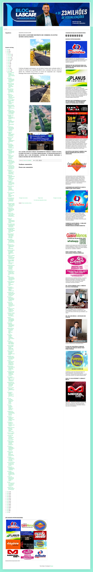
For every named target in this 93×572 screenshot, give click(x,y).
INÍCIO (5, 29)
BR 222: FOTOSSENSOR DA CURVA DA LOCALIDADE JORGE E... (11, 484)
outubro (9, 57)
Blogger (51, 566)
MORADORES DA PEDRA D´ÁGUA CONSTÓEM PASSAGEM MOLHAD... (10, 384)
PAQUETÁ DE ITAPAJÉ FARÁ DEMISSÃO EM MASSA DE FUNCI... (10, 209)
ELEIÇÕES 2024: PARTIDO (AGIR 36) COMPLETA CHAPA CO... (10, 358)
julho (9, 62)
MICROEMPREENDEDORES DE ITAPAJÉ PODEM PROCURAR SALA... (11, 230)
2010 (8, 512)
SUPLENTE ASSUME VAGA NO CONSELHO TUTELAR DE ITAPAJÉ (10, 80)
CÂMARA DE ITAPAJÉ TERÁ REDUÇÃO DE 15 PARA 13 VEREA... (10, 478)
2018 (8, 499)
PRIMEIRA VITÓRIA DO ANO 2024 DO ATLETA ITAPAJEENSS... (11, 314)
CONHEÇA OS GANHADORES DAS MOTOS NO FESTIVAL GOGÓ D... (11, 413)
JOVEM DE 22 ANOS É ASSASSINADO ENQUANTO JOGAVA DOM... (10, 172)
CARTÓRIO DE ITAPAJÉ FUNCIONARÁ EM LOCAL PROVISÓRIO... (10, 437)
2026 (8, 49)
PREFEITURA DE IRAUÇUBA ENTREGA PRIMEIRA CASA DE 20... (11, 353)
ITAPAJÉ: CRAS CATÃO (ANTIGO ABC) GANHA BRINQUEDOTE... (11, 215)
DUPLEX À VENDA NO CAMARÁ (10, 433)
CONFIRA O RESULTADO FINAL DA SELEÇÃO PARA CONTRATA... (10, 96)
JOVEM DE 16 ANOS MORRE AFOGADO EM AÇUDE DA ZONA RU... (10, 128)
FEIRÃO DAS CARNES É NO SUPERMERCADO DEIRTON (11, 468)
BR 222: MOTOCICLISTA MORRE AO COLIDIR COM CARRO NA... (10, 309)
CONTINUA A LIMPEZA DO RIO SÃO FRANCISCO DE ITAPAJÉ (10, 424)
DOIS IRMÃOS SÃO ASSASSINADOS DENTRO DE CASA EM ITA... (11, 225)
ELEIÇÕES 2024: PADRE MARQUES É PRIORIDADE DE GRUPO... (11, 117)
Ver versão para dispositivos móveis (40, 200)
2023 (8, 491)
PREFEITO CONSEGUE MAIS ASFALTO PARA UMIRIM (10, 342)
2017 (8, 501)
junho (9, 63)
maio (9, 65)
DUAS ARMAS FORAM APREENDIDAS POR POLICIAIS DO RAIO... (10, 182)
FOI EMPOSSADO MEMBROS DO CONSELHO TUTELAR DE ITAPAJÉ (10, 373)
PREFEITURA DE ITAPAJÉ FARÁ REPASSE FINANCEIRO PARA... (10, 85)
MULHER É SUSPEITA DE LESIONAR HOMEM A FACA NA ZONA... (10, 418)
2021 (8, 495)
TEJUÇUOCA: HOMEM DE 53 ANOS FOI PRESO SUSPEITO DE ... (11, 289)
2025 (8, 51)
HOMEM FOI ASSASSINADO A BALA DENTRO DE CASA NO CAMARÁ (11, 162)
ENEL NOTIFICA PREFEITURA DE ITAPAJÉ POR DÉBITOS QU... (10, 91)
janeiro (9, 71)
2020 (8, 496)
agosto (9, 60)
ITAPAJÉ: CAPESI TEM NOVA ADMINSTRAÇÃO (10, 389)
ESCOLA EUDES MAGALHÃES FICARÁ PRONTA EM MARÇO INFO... (10, 347)
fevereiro (9, 69)
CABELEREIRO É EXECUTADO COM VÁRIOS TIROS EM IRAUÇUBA (10, 236)
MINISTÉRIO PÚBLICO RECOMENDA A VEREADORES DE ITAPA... (10, 325)
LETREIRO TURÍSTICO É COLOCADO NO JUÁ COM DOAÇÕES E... (10, 459)
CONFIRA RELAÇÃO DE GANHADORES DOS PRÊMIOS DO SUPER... (10, 319)
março (9, 68)
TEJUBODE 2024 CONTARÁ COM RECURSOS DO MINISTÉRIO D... (11, 167)
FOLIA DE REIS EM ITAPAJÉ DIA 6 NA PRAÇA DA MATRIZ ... (11, 464)
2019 (8, 498)
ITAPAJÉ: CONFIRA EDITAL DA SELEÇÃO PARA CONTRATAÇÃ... (11, 257)
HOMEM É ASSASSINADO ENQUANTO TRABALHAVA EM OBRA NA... (10, 362)
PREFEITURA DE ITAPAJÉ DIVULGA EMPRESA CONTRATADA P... (10, 189)
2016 (8, 502)
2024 (8, 52)
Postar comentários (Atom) (26, 203)
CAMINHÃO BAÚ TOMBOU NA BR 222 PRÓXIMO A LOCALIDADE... (11, 112)
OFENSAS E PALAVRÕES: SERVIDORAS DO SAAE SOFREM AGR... (10, 146)
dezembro (9, 54)
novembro (9, 55)
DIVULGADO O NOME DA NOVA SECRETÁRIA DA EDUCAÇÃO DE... (10, 272)
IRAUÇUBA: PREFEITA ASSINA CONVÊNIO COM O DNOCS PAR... (10, 337)
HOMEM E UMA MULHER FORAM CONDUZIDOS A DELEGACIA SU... (10, 140)
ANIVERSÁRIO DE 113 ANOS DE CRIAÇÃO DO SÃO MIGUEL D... (10, 200)
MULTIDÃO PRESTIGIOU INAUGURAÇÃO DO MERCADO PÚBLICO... (10, 298)
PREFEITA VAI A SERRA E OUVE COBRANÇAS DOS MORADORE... (10, 246)
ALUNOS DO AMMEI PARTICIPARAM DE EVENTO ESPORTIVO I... (10, 134)
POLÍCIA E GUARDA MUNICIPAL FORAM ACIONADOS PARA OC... (10, 407)
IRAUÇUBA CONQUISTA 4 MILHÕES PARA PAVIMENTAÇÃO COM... (11, 473)
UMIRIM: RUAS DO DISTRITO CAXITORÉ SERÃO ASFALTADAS (10, 429)
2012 (8, 509)
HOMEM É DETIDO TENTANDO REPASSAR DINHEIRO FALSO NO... (10, 267)
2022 (8, 493)
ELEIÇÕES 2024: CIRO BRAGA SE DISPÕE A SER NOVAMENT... (11, 294)
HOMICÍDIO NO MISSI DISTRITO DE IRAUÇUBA (11, 488)
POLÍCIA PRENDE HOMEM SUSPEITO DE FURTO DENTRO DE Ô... (11, 74)
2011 (8, 510)
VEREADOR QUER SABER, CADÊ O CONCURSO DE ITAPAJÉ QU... (11, 205)
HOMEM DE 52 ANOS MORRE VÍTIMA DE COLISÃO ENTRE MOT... (10, 442)
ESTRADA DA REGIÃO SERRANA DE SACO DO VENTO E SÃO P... (10, 395)
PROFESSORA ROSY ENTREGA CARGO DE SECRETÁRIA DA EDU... (11, 368)
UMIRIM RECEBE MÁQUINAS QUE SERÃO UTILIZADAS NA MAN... (11, 107)
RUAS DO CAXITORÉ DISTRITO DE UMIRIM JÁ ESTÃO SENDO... (10, 401)
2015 (8, 504)
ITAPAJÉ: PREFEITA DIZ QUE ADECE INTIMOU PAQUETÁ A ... (10, 156)
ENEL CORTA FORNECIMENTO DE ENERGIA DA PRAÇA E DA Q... (10, 241)
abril (8, 66)
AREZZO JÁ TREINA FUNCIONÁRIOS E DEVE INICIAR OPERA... (11, 220)
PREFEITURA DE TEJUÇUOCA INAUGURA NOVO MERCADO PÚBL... (10, 331)
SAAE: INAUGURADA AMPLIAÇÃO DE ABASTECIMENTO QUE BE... (11, 278)
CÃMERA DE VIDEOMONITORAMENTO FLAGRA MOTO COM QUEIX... (11, 177)
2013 (8, 507)
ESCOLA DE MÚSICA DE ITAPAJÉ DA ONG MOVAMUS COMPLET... (11, 304)
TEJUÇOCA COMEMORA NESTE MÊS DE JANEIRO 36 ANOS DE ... (10, 448)
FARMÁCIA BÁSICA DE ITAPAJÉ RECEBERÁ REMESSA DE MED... (11, 252)
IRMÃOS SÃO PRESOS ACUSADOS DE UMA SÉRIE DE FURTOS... (10, 151)
